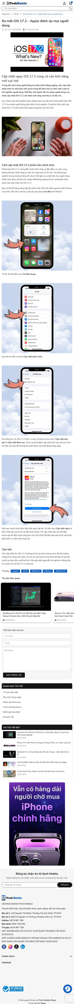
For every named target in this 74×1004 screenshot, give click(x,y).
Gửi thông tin (14, 675)
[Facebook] (4, 946)
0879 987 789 (16, 920)
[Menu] (4, 3)
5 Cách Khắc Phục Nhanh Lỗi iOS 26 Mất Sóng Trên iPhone (40, 771)
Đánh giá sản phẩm (11, 712)
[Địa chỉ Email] (37, 884)
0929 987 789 (17, 927)
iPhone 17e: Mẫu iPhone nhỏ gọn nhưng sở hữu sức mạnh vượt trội (43, 743)
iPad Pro (36, 571)
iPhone (48, 571)
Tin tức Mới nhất (10, 692)
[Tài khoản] (65, 3)
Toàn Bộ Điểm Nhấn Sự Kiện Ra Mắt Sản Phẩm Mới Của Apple (42, 762)
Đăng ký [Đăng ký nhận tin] (64, 884)
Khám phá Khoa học (12, 702)
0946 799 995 (18, 924)
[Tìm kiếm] (70, 8)
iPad (25, 571)
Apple (15, 571)
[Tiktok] (16, 946)
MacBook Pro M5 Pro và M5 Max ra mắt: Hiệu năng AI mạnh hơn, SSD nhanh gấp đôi (24, 614)
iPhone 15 (60, 571)
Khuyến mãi (8, 717)
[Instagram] (10, 946)
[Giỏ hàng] (70, 3)
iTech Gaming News (12, 707)
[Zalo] (22, 946)
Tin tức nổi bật (11, 727)
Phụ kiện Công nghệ (12, 697)
